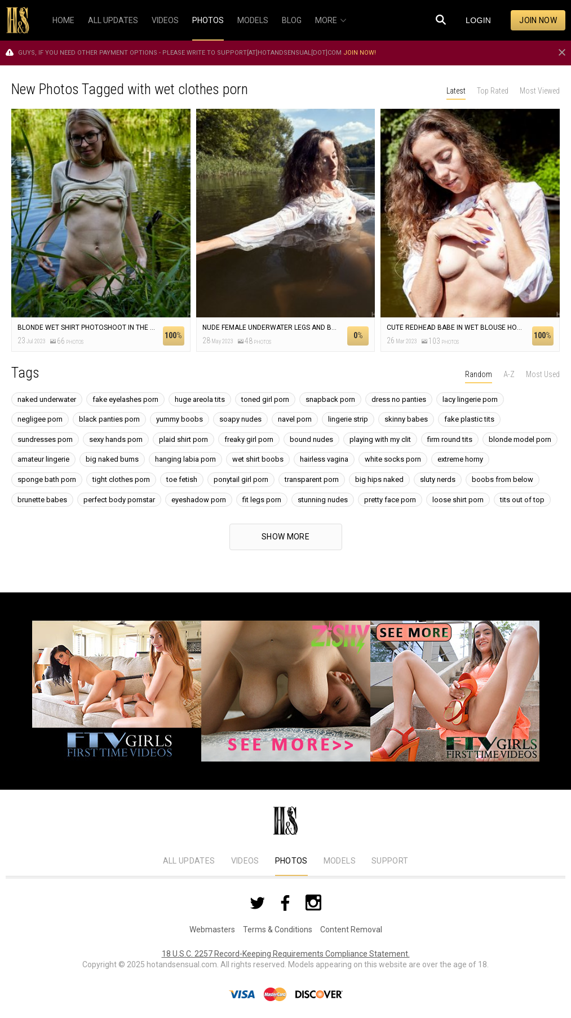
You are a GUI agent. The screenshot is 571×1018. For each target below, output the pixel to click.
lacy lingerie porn (470, 399)
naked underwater (46, 399)
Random (478, 374)
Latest (456, 90)
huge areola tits (200, 399)
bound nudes (311, 439)
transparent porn (312, 479)
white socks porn (393, 459)
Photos (291, 860)
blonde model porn (520, 439)
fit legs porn (261, 499)
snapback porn (330, 399)
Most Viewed (540, 90)
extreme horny (460, 459)
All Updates (189, 860)
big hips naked (379, 479)
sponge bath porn (46, 479)
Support (389, 860)
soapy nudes (240, 419)
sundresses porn (45, 439)
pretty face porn (390, 499)
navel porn (295, 419)
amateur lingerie (43, 459)
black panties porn (109, 419)
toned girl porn (265, 399)
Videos (245, 860)
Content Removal (351, 929)
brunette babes (42, 499)
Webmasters (212, 929)
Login (478, 20)
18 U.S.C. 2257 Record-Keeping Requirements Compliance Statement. (286, 953)
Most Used (543, 374)
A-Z (509, 374)
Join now (538, 20)
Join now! (359, 52)
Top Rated (492, 90)
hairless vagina (324, 459)
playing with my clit (380, 439)
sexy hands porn (116, 439)
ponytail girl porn (241, 479)
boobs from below (502, 479)
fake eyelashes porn (125, 399)
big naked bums (112, 459)
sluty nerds (437, 479)
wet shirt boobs (258, 459)
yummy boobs (179, 419)
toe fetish (181, 479)
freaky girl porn (248, 439)
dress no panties (398, 399)
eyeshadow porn (198, 499)
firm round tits (449, 439)
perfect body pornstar (119, 499)
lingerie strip (348, 419)
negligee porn (40, 419)
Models (340, 860)
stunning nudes (323, 499)
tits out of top (522, 499)
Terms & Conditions (277, 929)
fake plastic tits (469, 419)
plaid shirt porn (183, 439)
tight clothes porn (121, 479)
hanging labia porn (185, 459)
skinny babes (406, 419)
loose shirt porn (458, 499)
